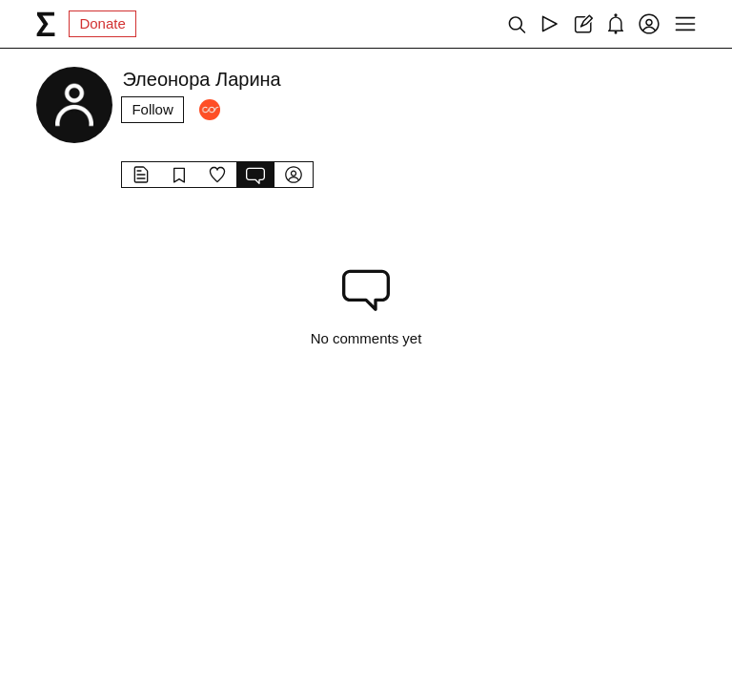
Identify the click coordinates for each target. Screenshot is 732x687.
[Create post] (583, 23)
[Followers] (209, 109)
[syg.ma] (45, 23)
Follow (152, 109)
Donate (102, 23)
